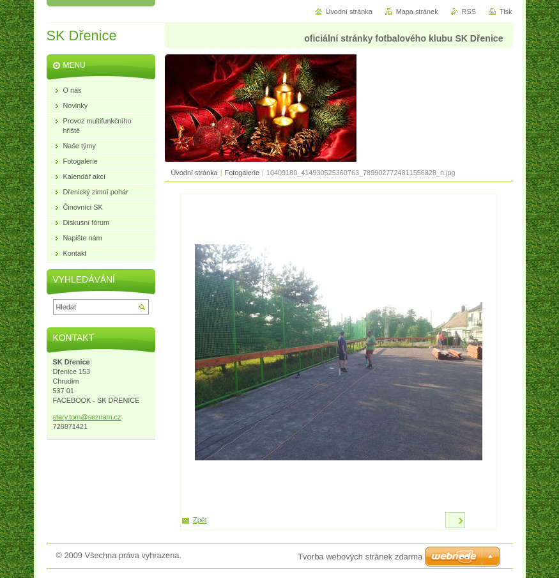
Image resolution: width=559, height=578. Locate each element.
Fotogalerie (242, 172)
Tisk (506, 11)
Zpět (200, 520)
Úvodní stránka (194, 172)
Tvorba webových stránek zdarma (360, 556)
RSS (469, 11)
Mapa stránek (417, 11)
